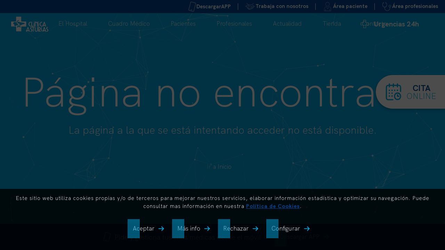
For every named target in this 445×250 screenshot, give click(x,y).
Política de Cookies (273, 206)
